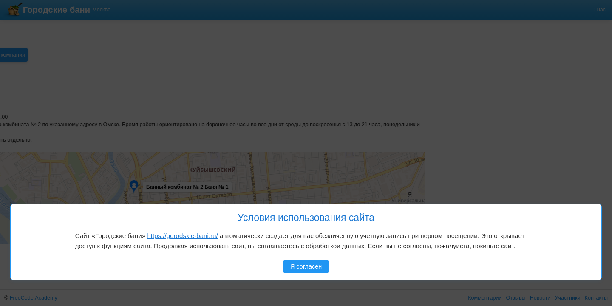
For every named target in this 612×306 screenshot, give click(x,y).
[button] (34, 167)
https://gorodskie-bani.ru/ (182, 235)
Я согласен (306, 266)
